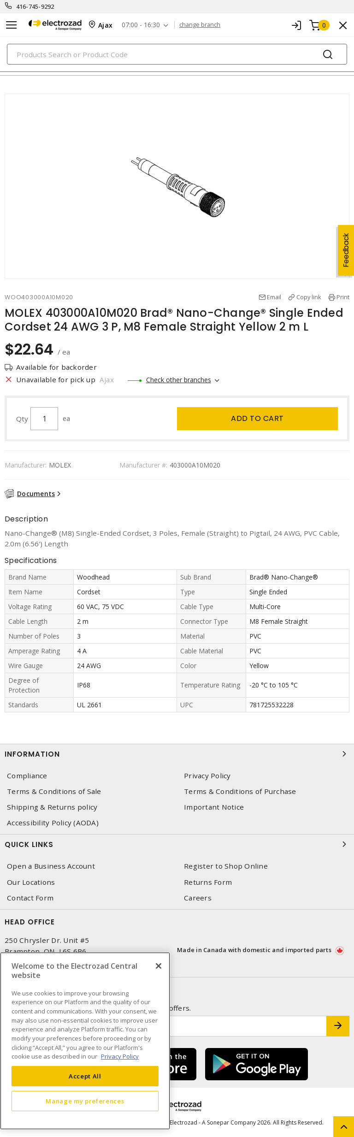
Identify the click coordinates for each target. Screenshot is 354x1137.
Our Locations (31, 882)
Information (177, 754)
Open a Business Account (51, 866)
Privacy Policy (207, 775)
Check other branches (178, 379)
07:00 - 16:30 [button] (141, 25)
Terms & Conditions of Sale (54, 791)
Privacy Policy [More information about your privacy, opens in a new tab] (120, 1056)
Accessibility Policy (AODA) (53, 822)
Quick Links (177, 844)
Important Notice (214, 807)
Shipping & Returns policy (52, 807)
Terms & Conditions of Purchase (240, 791)
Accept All (85, 1076)
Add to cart (257, 418)
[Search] (177, 54)
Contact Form (30, 898)
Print (342, 297)
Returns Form (208, 882)
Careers (198, 898)
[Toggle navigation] (11, 25)
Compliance (27, 775)
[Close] (158, 966)
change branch (199, 25)
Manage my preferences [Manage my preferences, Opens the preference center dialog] (85, 1101)
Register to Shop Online (226, 866)
